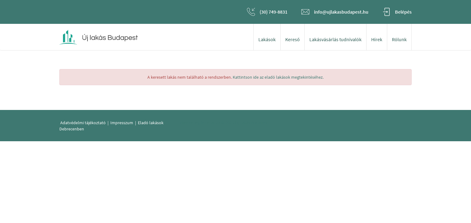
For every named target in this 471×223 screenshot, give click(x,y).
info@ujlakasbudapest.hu (341, 12)
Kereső (292, 39)
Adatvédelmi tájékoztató (83, 122)
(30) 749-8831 (273, 12)
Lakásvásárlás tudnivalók (335, 39)
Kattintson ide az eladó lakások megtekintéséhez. (278, 77)
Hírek (376, 39)
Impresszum (121, 122)
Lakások (267, 39)
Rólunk (399, 39)
